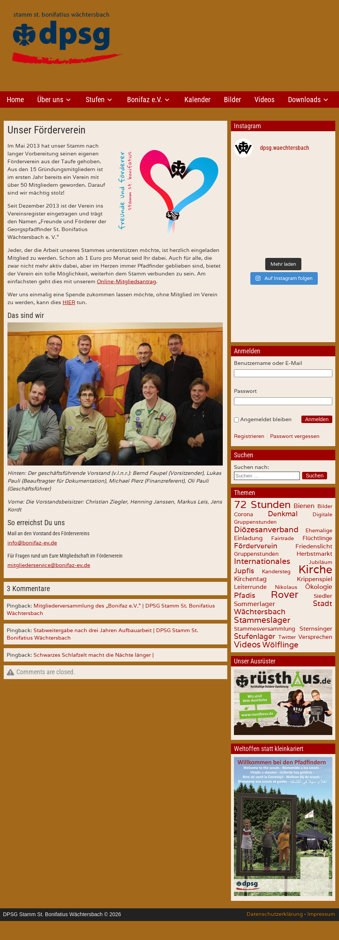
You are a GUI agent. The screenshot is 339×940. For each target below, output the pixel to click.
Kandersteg (276, 571)
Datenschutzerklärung (275, 914)
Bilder (232, 99)
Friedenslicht (313, 546)
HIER (69, 302)
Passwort (245, 391)
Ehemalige (318, 530)
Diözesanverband (266, 529)
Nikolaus (286, 587)
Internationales (262, 561)
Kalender (197, 99)
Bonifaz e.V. (144, 99)
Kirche (315, 569)
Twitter (287, 636)
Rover (284, 594)
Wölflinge (280, 645)
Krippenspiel (314, 579)
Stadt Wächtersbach (283, 607)
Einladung (248, 538)
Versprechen (315, 636)
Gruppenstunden (256, 553)
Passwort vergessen (295, 436)
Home (15, 99)
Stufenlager (254, 636)
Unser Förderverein (46, 130)
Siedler (323, 595)
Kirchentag (250, 579)
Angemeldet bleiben (266, 419)
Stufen (95, 99)
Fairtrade (282, 538)
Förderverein (256, 545)
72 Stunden (262, 504)
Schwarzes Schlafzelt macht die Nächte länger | (94, 655)
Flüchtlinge (317, 538)
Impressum (321, 914)
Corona (243, 514)
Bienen (304, 506)
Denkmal (283, 513)
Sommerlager (254, 604)
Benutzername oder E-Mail (268, 363)
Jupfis (244, 570)
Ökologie (318, 587)
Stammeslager (262, 620)
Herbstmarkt (314, 554)
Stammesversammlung (264, 628)
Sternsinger (316, 628)
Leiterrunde (250, 587)
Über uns (50, 99)
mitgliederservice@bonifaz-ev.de (48, 565)
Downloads (304, 99)
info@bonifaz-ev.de (32, 542)
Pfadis (244, 595)
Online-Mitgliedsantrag (126, 281)
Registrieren (249, 436)
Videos (264, 99)
